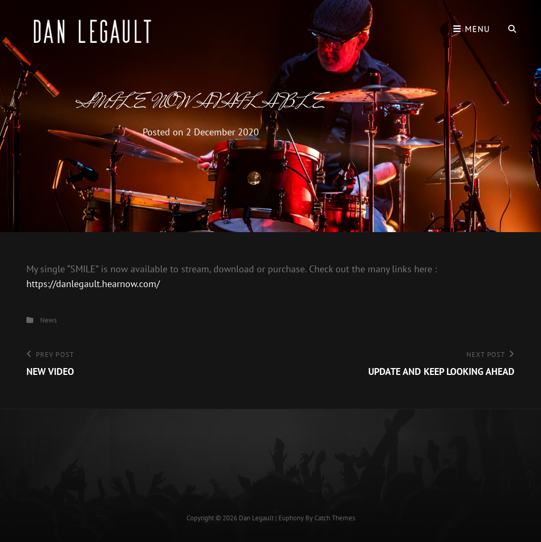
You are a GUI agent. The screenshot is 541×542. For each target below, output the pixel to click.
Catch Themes (334, 517)
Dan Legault (256, 517)
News (48, 320)
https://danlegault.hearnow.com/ (93, 284)
